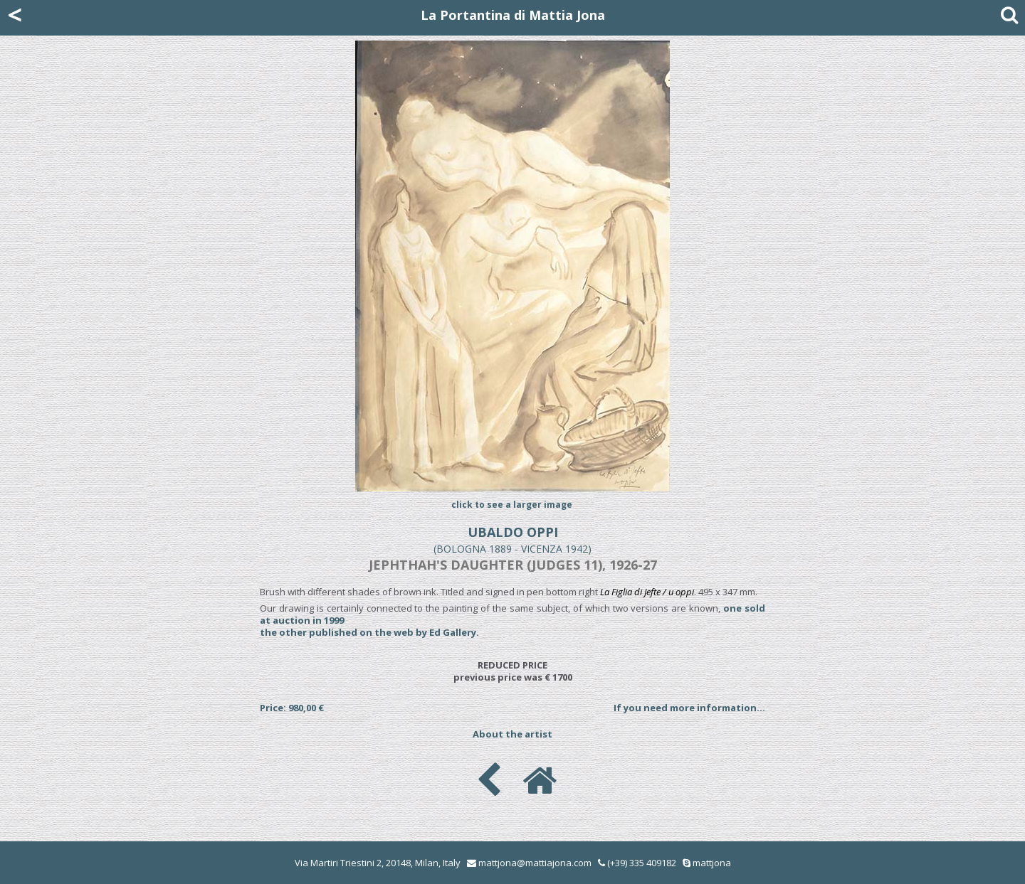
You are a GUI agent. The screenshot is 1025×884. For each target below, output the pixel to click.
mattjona (712, 862)
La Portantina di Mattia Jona (513, 14)
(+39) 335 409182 (637, 862)
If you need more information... (689, 707)
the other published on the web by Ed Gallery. (369, 632)
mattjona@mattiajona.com (535, 862)
